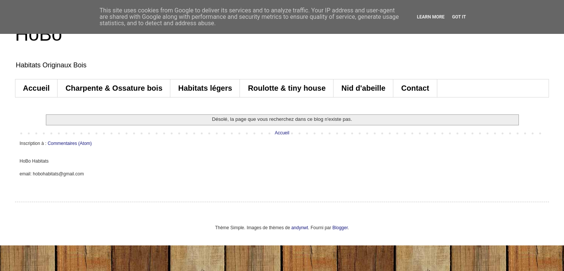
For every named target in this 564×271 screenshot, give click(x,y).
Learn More (431, 17)
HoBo (38, 34)
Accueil (36, 88)
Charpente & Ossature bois (113, 88)
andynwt (299, 227)
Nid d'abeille (363, 88)
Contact (415, 88)
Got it (459, 17)
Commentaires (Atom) (70, 143)
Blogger (340, 227)
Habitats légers (205, 88)
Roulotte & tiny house (287, 88)
